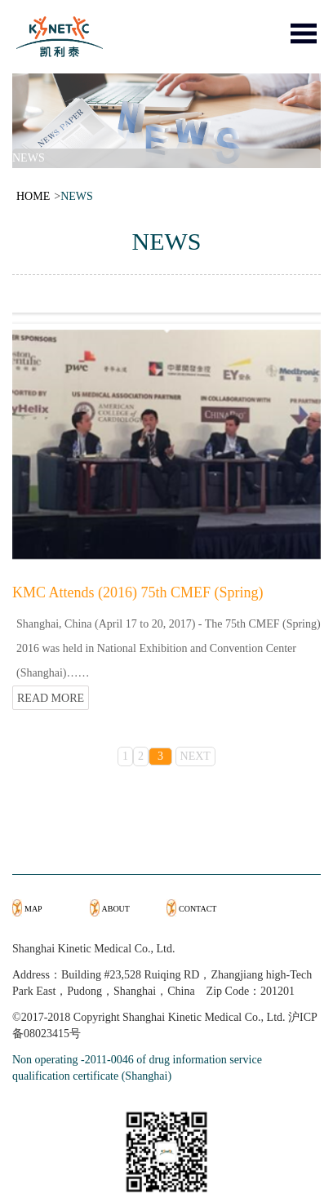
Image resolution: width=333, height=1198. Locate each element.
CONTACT (197, 908)
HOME (33, 196)
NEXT (195, 756)
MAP (33, 908)
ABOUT (116, 908)
